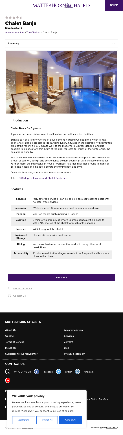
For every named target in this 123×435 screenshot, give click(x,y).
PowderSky (112, 427)
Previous (11, 85)
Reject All (47, 419)
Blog (66, 347)
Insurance (11, 347)
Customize (23, 419)
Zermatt (68, 341)
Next (112, 85)
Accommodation (14, 32)
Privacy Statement (74, 353)
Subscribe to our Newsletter (21, 353)
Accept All (70, 419)
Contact (9, 336)
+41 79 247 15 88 (22, 288)
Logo (61, 5)
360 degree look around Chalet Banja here (43, 178)
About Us (10, 330)
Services (69, 336)
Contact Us (19, 295)
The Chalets (33, 32)
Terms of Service (14, 341)
